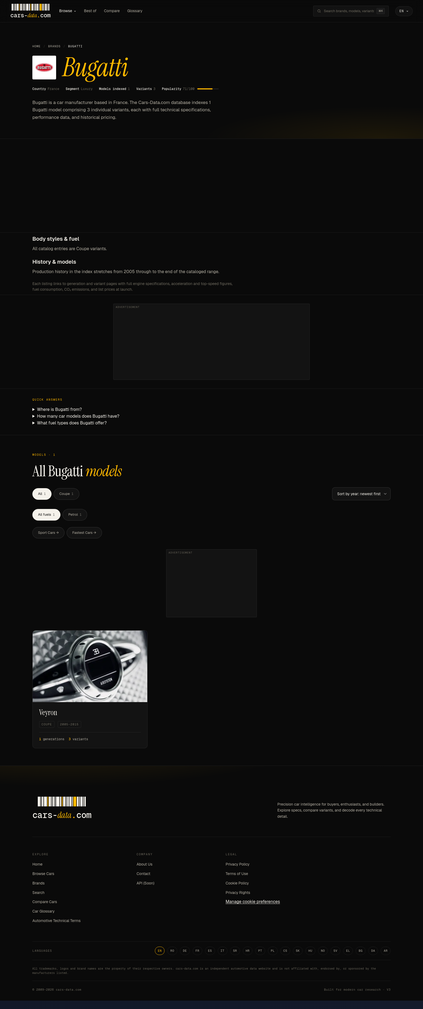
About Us (144, 865)
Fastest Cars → (84, 533)
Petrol (74, 515)
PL (273, 951)
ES (210, 951)
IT (223, 951)
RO (172, 951)
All (42, 494)
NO (323, 951)
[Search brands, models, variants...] (344, 12)
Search (38, 893)
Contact (143, 874)
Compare (116, 11)
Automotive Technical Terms (56, 921)
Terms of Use (237, 874)
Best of (95, 11)
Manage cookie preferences (253, 903)
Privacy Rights (238, 893)
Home (36, 47)
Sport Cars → (48, 533)
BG (361, 951)
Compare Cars (44, 902)
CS (285, 951)
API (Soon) (145, 883)
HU (310, 951)
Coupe (66, 494)
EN (160, 951)
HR (248, 951)
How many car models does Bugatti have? (78, 417)
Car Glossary (43, 912)
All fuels (46, 515)
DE (185, 951)
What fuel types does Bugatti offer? (72, 424)
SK (298, 951)
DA (373, 951)
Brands (54, 47)
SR (235, 951)
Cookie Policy (237, 883)
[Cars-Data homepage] (35, 11)
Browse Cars (43, 874)
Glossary (139, 11)
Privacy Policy (238, 865)
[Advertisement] (211, 192)
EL (348, 951)
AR (386, 951)
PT (260, 951)
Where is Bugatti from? (59, 410)
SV (335, 951)
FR (198, 951)
